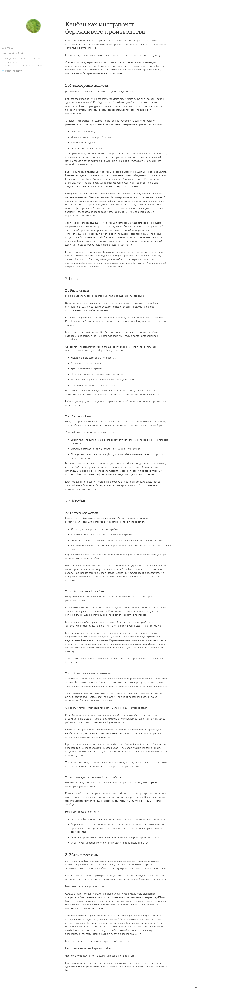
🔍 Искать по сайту (12, 71)
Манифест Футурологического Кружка (23, 65)
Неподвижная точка (14, 62)
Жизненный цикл (92, 819)
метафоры (151, 783)
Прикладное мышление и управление (21, 58)
